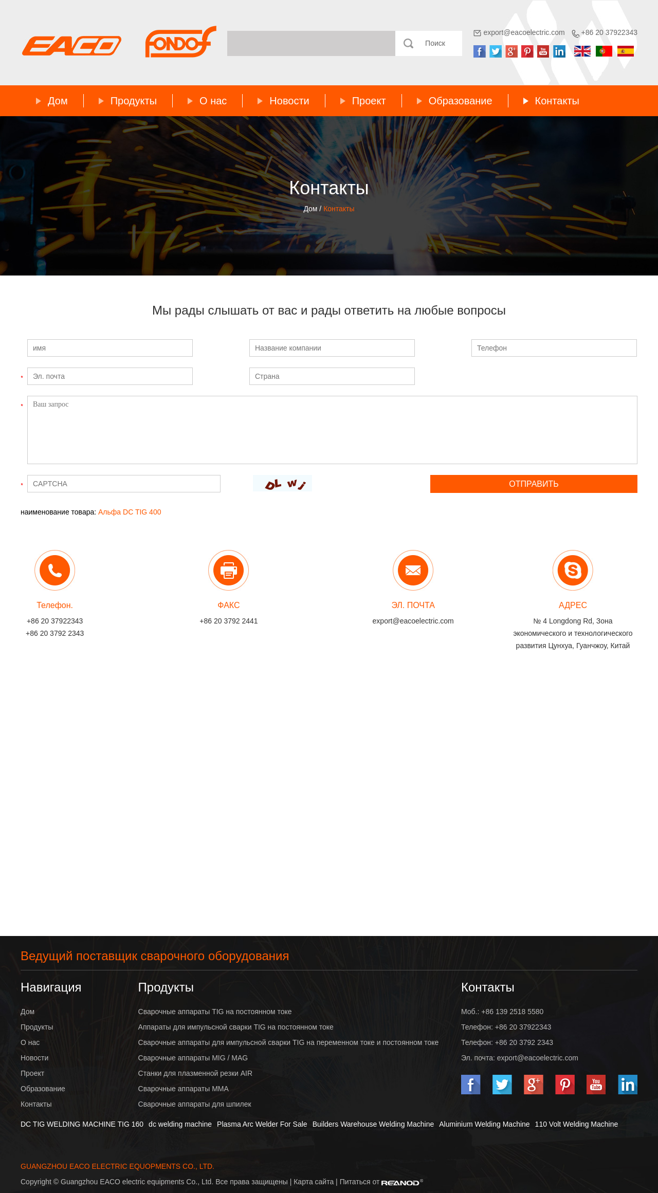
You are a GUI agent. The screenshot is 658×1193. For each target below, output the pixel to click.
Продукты (134, 100)
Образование (460, 100)
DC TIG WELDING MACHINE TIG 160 (82, 1124)
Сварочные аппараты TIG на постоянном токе (215, 1011)
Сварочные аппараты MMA (183, 1089)
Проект (369, 100)
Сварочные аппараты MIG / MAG (193, 1058)
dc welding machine (180, 1124)
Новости (289, 100)
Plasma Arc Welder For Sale (262, 1124)
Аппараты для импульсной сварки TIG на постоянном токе (236, 1027)
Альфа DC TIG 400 (129, 512)
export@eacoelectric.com (523, 32)
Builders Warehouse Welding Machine (373, 1124)
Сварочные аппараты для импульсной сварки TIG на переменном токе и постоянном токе (288, 1042)
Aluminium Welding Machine (484, 1124)
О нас (213, 100)
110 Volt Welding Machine (576, 1124)
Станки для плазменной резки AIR (195, 1073)
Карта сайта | (316, 1182)
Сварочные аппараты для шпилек (194, 1104)
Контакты (557, 100)
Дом (58, 100)
